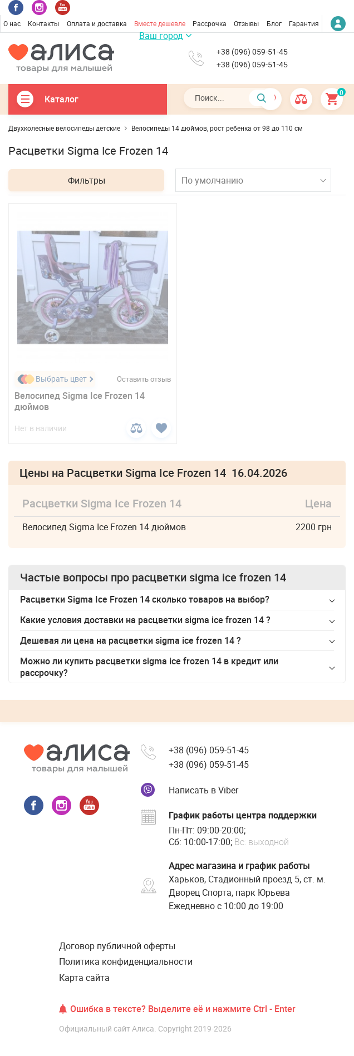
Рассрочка (210, 23)
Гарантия (304, 23)
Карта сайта (84, 977)
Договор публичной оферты (117, 946)
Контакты (43, 23)
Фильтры (86, 180)
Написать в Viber (203, 790)
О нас (12, 23)
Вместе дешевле (159, 23)
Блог (274, 23)
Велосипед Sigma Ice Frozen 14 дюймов (79, 401)
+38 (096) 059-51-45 (252, 52)
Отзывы (246, 23)
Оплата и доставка (97, 23)
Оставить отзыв (144, 379)
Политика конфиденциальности (126, 961)
